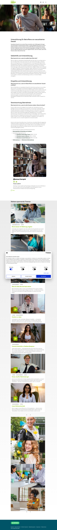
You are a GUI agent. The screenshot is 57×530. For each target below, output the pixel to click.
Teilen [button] (13, 190)
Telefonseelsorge (16, 140)
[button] (40, 2)
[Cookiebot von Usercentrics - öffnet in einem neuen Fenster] (46, 253)
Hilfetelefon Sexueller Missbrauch (23, 137)
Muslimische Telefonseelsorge (28, 140)
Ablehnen (13, 276)
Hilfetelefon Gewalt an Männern (22, 136)
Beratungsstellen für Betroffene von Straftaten (22, 131)
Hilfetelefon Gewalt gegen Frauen (23, 134)
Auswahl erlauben (28, 276)
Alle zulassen (43, 276)
